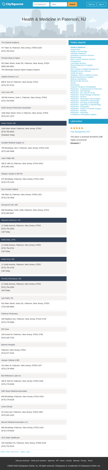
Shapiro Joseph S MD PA (11, 174)
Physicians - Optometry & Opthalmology (86, 105)
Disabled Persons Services (81, 71)
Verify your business (38, 461)
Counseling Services (78, 63)
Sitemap (76, 461)
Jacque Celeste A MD (10, 360)
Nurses (73, 83)
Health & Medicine (78, 47)
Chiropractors (76, 61)
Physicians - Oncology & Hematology (85, 103)
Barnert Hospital (8, 345)
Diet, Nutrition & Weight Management (85, 69)
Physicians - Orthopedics (80, 107)
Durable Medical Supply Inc (12, 143)
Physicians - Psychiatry (79, 112)
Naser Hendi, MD (8, 123)
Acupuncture (75, 49)
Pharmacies (75, 85)
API (57, 461)
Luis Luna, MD (7, 92)
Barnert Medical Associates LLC (14, 422)
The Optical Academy (10, 42)
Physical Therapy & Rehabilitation (83, 87)
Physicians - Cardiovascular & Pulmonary (86, 89)
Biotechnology (76, 57)
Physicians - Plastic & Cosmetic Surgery (86, 109)
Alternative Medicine (78, 53)
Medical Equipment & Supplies (82, 77)
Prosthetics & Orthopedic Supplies (83, 114)
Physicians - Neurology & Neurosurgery (86, 99)
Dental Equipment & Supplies (82, 65)
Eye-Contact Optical (9, 189)
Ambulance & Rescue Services (82, 55)
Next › (23, 452)
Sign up (91, 4)
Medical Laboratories (78, 79)
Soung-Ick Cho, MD (9, 205)
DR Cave (5, 329)
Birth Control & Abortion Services (83, 59)
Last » (28, 452)
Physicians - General (78, 97)
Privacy (83, 461)
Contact (69, 461)
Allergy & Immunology (79, 51)
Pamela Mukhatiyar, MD (11, 279)
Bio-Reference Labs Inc (11, 376)
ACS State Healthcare (10, 438)
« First (2, 452)
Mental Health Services (79, 81)
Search (72, 4)
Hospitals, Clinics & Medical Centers (84, 75)
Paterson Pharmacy (9, 314)
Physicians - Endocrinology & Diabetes (85, 95)
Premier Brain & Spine (10, 58)
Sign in (101, 4)
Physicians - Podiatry (78, 111)
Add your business (23, 461)
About (62, 461)
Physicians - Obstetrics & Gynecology (85, 101)
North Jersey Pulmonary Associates (16, 108)
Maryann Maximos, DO (11, 220)
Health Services (76, 73)
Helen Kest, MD (7, 259)
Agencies (51, 461)
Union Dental (6, 407)
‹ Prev (7, 452)
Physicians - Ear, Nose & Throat (83, 93)
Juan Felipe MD (7, 158)
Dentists (74, 67)
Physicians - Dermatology (80, 91)
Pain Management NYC (80, 132)
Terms (90, 461)
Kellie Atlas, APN (8, 240)
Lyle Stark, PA (7, 298)
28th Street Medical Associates (14, 391)
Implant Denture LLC (10, 77)
